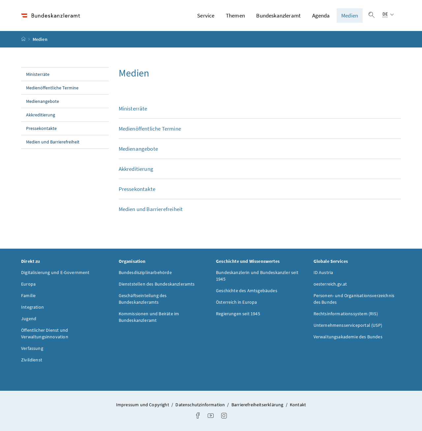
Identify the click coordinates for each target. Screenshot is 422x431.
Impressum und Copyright (143, 405)
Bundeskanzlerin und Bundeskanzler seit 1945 (257, 275)
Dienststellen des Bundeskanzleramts (157, 284)
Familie (28, 295)
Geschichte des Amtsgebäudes (246, 290)
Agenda (321, 15)
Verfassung (32, 348)
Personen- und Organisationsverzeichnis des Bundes (354, 298)
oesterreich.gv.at (330, 284)
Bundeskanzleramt (278, 15)
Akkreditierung (40, 115)
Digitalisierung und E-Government (55, 272)
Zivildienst (31, 360)
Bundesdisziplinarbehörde (145, 272)
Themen (235, 15)
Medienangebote (42, 101)
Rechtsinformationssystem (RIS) (346, 314)
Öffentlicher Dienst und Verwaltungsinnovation (44, 333)
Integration (32, 307)
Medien (349, 15)
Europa (28, 284)
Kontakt (298, 405)
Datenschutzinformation (200, 405)
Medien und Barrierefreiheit (52, 142)
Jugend (28, 319)
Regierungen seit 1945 (238, 314)
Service (205, 15)
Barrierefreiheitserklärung (258, 405)
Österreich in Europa (236, 302)
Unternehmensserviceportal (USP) (348, 325)
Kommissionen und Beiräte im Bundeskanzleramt (149, 317)
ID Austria (323, 272)
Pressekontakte (41, 128)
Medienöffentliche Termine (52, 88)
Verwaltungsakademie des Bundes (348, 337)
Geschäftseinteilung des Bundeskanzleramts (143, 298)
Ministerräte (37, 74)
